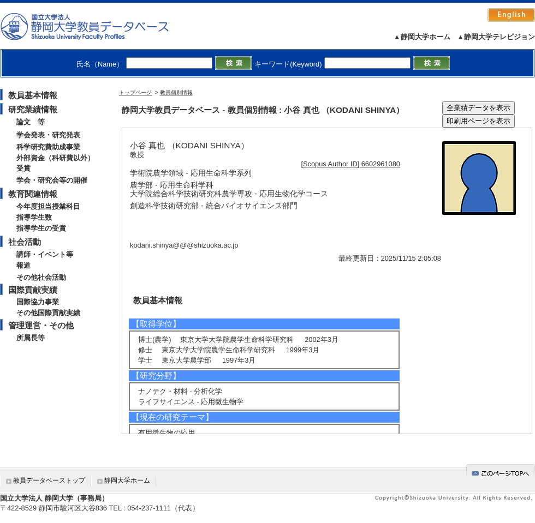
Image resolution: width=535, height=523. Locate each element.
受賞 (23, 168)
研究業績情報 (32, 109)
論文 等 (30, 122)
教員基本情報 (32, 95)
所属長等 (30, 338)
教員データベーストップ (49, 480)
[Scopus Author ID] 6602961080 (350, 164)
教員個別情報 (176, 92)
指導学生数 (34, 217)
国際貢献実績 (32, 289)
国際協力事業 (37, 302)
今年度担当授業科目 (48, 206)
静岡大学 (96, 26)
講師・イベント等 (44, 254)
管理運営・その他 (41, 325)
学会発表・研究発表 (48, 135)
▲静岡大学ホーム (422, 37)
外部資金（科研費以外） (55, 158)
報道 (23, 265)
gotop (500, 471)
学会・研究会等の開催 (51, 180)
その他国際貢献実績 (48, 313)
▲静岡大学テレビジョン (496, 37)
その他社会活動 (41, 277)
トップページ (135, 92)
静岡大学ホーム (127, 480)
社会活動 (24, 242)
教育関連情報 (32, 194)
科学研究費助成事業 (48, 147)
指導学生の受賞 (41, 228)
